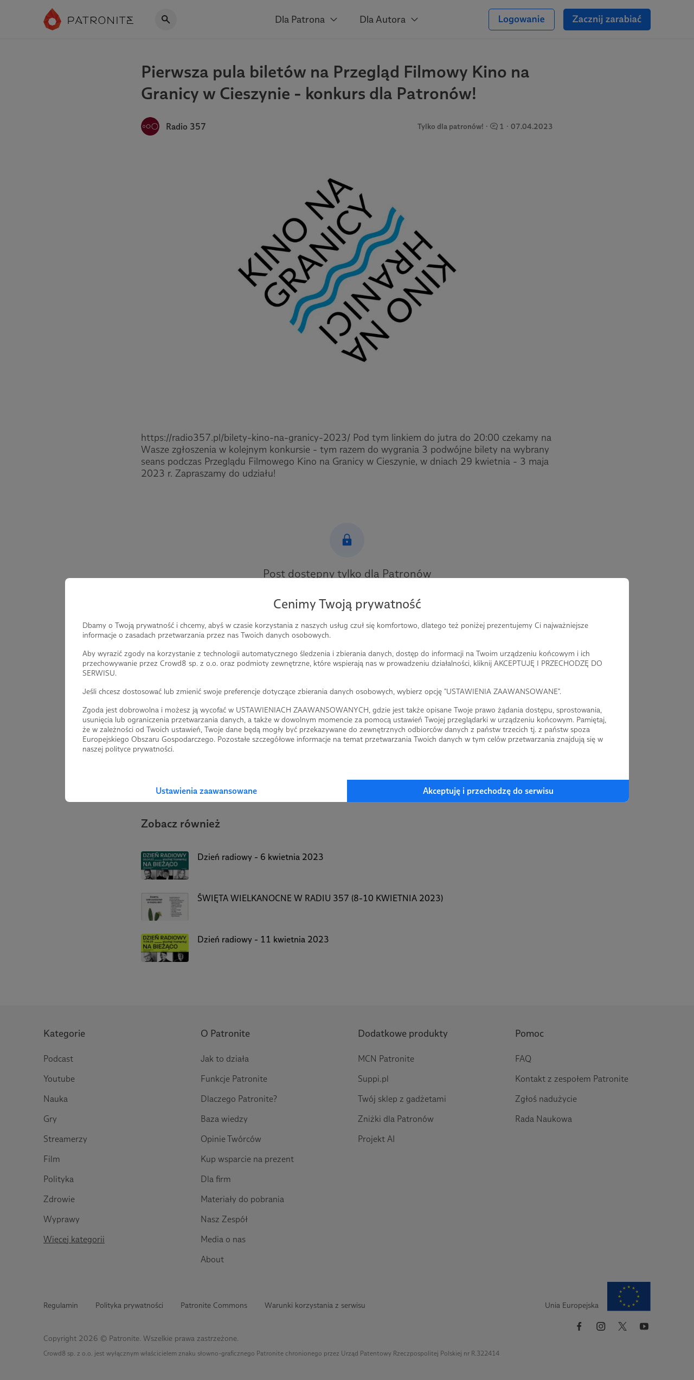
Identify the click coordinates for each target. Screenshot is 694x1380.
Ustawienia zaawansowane (206, 791)
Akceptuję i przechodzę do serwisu (488, 791)
